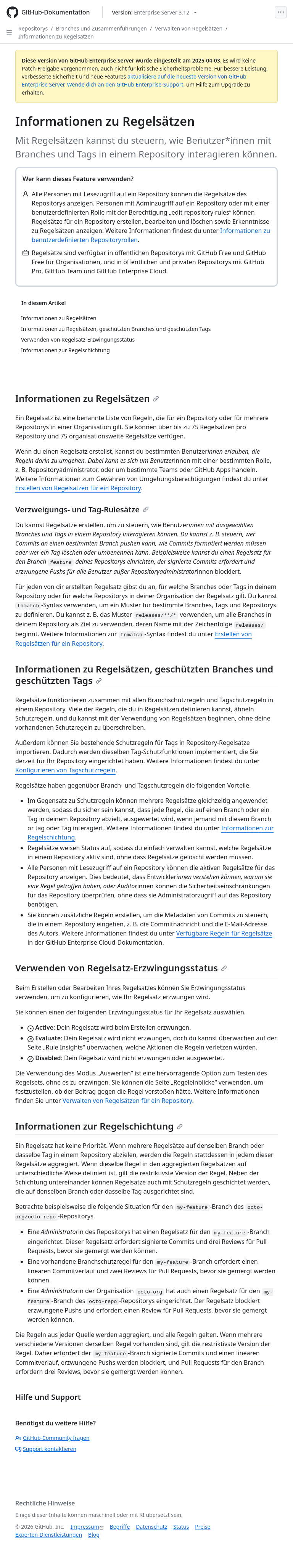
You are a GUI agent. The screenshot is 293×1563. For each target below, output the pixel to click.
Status (181, 1526)
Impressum (85, 1526)
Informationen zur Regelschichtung (99, 1126)
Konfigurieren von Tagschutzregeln (65, 770)
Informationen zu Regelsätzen (56, 36)
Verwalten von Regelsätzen (188, 28)
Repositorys (33, 28)
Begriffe (120, 1526)
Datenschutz (151, 1526)
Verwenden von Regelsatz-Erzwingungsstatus (121, 967)
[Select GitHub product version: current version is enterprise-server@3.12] (155, 12)
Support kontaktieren (45, 1448)
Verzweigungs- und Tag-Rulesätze (82, 509)
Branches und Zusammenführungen (101, 28)
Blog (94, 1534)
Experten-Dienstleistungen (48, 1534)
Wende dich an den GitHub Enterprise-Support (125, 84)
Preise (202, 1526)
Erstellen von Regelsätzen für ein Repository (78, 488)
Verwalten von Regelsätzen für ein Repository (127, 1100)
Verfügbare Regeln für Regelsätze (224, 933)
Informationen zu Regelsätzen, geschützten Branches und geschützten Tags (144, 675)
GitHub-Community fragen (52, 1437)
